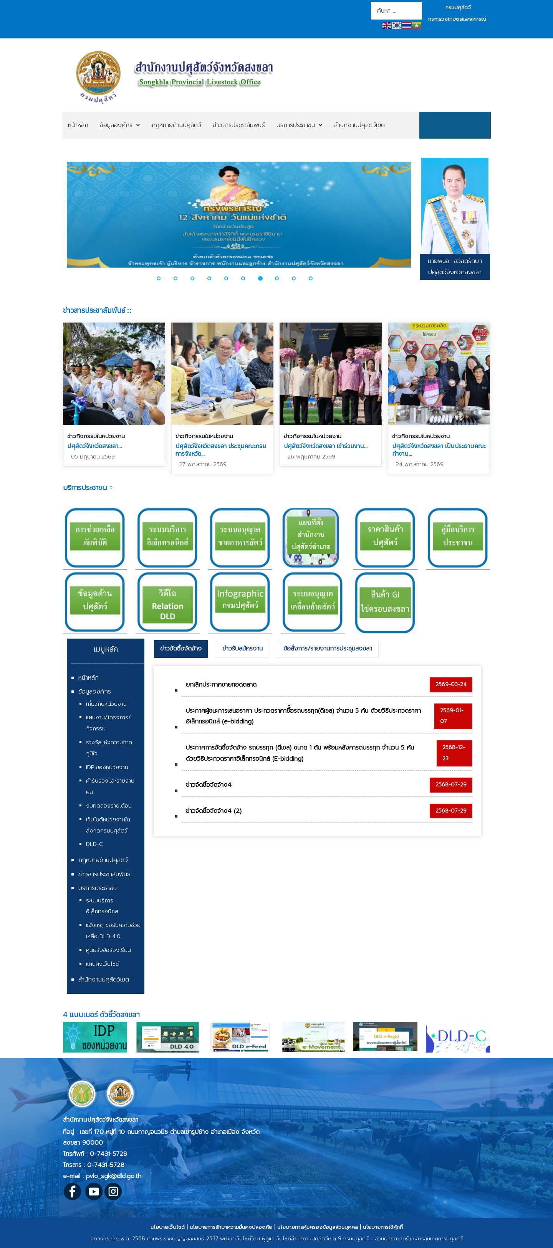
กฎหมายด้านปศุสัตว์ (103, 860)
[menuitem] (78, 125)
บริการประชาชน (97, 888)
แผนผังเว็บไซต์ (102, 964)
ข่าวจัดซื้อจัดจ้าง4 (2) (214, 811)
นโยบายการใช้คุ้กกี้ (383, 1227)
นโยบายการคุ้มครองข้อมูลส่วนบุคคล (317, 1227)
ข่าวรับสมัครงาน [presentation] (242, 648)
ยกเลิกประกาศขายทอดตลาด (221, 684)
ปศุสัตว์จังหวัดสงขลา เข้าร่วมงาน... (326, 446)
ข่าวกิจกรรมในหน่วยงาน (96, 436)
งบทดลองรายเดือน (109, 806)
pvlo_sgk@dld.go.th (113, 1176)
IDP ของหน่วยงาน (107, 767)
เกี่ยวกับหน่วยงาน (106, 704)
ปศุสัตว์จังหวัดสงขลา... (94, 446)
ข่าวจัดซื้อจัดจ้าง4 (209, 785)
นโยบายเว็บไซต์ (168, 1227)
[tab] (181, 649)
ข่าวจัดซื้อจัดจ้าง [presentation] (181, 648)
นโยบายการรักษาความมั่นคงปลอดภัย (231, 1227)
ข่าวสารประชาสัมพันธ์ (104, 874)
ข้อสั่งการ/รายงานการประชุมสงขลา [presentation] (327, 648)
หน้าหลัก (88, 677)
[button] (163, 278)
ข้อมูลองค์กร (94, 691)
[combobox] (396, 11)
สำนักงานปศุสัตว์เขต (103, 979)
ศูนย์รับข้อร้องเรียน (108, 950)
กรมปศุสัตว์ (458, 7)
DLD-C (94, 844)
